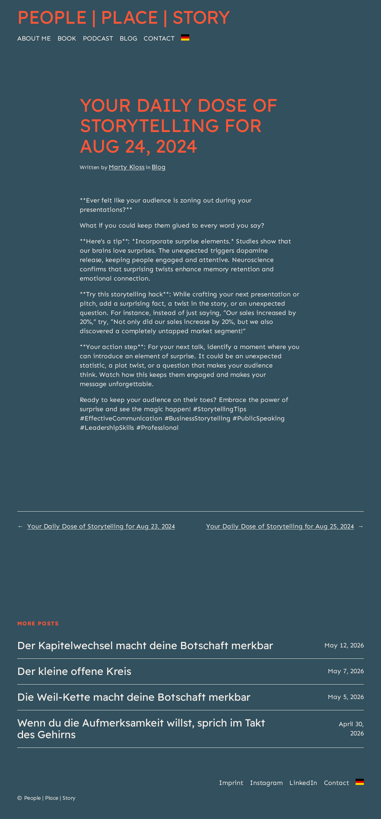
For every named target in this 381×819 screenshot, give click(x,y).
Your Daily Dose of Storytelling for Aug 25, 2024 (280, 526)
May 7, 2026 (346, 671)
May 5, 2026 (346, 697)
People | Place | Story (123, 17)
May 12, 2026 (344, 645)
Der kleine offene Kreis (74, 671)
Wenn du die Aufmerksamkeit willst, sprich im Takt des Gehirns (141, 729)
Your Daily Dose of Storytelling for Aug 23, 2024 (101, 526)
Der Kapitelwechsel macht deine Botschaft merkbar (145, 646)
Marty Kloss (127, 167)
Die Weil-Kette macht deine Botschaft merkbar (133, 697)
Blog (159, 167)
